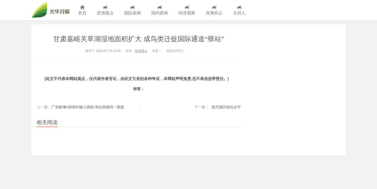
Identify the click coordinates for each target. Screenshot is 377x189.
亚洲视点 (105, 10)
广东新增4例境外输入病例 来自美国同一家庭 (87, 107)
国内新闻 (159, 10)
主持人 (239, 10)
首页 (82, 10)
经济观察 (187, 10)
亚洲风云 (214, 10)
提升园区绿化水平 (226, 107)
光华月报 (52, 10)
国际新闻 (132, 10)
